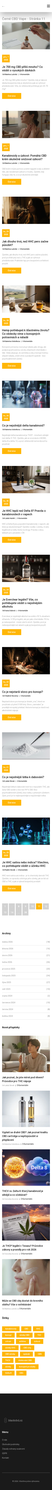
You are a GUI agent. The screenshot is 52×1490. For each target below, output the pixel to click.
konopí (8, 1335)
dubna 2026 (26, 941)
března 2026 (26, 948)
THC (39, 1335)
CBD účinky (10, 1354)
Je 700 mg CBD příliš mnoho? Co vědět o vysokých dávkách (22, 68)
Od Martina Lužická (9, 74)
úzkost (37, 1341)
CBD (26, 1329)
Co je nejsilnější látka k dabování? (23, 777)
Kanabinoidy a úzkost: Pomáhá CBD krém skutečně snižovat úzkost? (24, 157)
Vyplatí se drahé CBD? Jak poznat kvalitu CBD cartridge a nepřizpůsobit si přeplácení (25, 1136)
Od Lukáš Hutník (8, 518)
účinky (8, 1367)
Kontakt (5, 1458)
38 (25, 912)
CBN (40, 1354)
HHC (38, 1329)
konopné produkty (27, 1367)
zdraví (8, 1341)
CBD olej (27, 1348)
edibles (22, 1341)
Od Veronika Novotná (10, 1199)
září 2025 (26, 989)
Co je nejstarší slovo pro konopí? (22, 692)
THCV (7, 1360)
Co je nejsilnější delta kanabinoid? (23, 425)
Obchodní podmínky (10, 1444)
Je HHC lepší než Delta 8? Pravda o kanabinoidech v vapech (24, 512)
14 (12, 912)
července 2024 (26, 1002)
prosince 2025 (26, 968)
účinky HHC (10, 1348)
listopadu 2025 (26, 975)
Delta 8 (8, 1373)
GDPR (4, 1453)
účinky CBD (24, 1335)
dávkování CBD (25, 1360)
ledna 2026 (26, 962)
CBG (21, 1373)
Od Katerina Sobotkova (11, 341)
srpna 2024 (26, 995)
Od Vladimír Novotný (10, 696)
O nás (4, 1440)
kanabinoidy (10, 1329)
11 (39, 906)
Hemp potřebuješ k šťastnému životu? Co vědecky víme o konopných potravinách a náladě (25, 334)
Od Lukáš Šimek (8, 781)
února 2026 (26, 955)
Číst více (12, 96)
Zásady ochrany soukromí (13, 1449)
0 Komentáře (25, 74)
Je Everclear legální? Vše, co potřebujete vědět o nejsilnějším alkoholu (22, 603)
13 (5, 912)
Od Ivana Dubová (8, 611)
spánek (26, 1354)
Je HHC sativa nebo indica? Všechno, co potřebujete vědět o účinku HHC (25, 864)
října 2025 (26, 982)
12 (46, 906)
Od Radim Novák (8, 870)
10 (32, 906)
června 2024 (26, 1009)
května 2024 (26, 1016)
